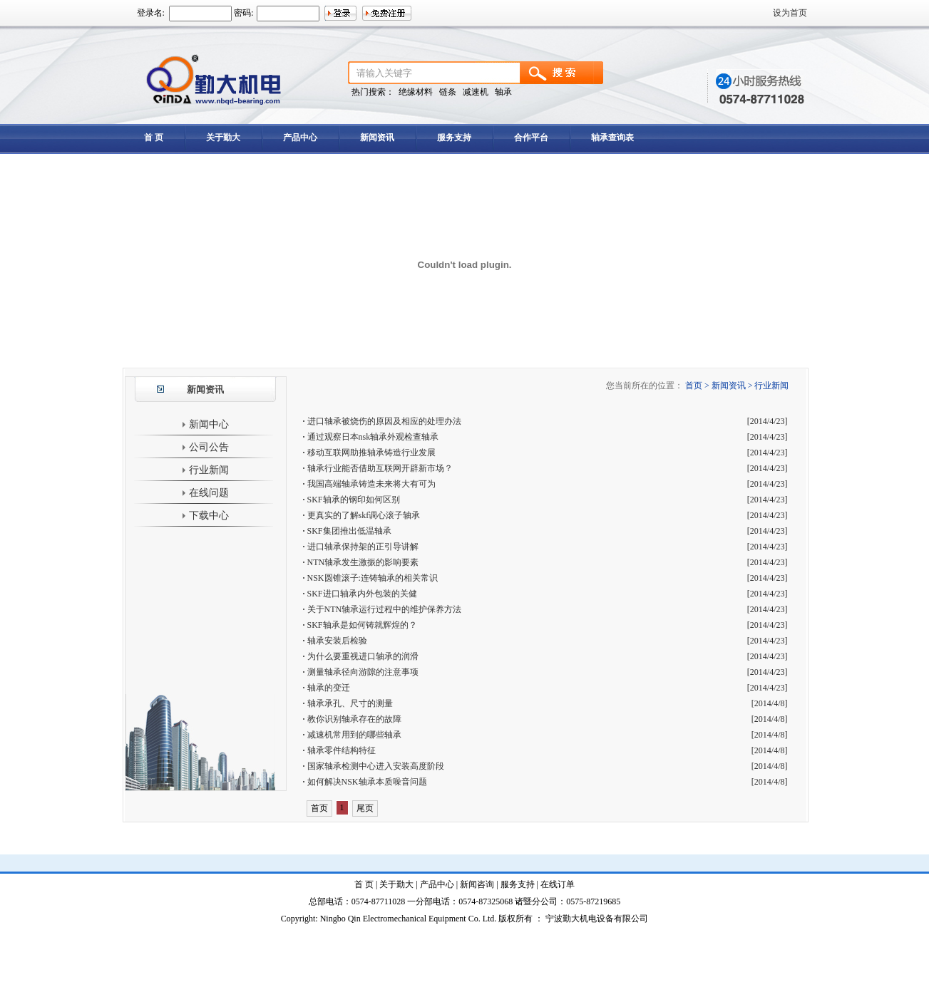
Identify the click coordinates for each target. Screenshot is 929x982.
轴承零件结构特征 (341, 750)
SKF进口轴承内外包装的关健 (362, 594)
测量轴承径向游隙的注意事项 (363, 672)
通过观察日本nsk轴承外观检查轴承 (373, 437)
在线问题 (205, 492)
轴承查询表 (612, 138)
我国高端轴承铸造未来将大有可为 (371, 484)
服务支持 (454, 138)
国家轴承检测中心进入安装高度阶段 (375, 766)
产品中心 (300, 138)
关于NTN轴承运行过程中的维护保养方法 (384, 609)
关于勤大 (223, 138)
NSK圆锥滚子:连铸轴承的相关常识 (372, 578)
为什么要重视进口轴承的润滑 (363, 656)
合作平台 (531, 138)
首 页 (153, 138)
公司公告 (205, 447)
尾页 (365, 808)
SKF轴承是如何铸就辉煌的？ (362, 625)
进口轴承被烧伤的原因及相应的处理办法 (384, 421)
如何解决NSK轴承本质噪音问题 (367, 782)
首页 (319, 808)
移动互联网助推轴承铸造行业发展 (371, 453)
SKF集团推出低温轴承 (349, 531)
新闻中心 (205, 424)
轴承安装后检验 (337, 641)
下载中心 (205, 515)
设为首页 (790, 13)
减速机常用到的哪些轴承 (354, 735)
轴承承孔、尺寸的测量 (350, 703)
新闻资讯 (377, 138)
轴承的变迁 (328, 688)
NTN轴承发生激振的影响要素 (363, 562)
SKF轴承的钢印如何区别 (353, 500)
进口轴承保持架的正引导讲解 (363, 547)
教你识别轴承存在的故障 (354, 719)
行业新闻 (205, 470)
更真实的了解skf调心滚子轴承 (364, 515)
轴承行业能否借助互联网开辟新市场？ (380, 468)
